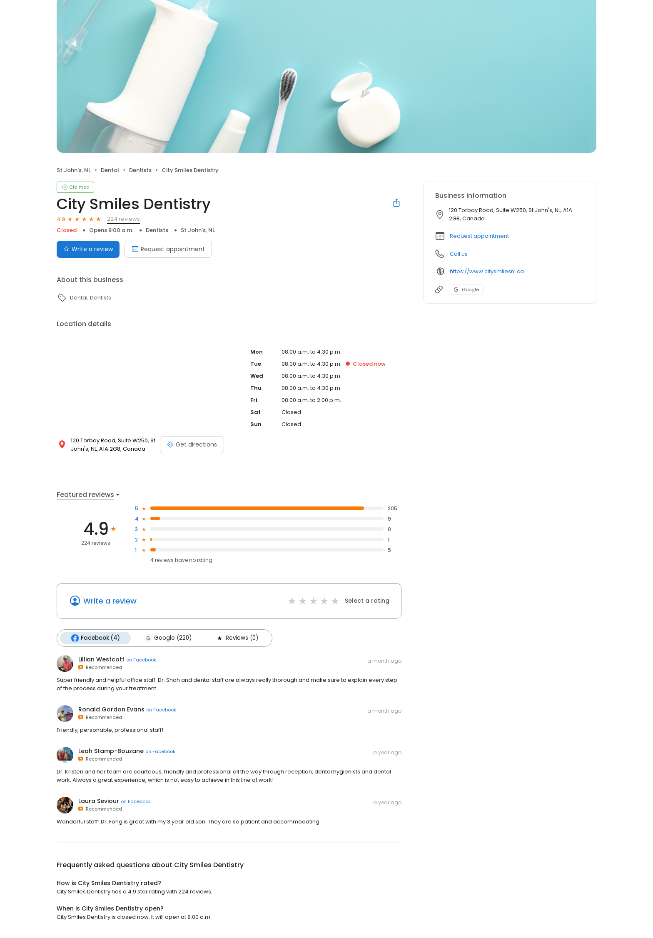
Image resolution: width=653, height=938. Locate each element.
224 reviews (123, 219)
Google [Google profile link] (466, 289)
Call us (459, 254)
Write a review (110, 601)
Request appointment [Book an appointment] (168, 249)
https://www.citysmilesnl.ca (487, 271)
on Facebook (141, 659)
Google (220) (168, 638)
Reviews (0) (237, 638)
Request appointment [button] (479, 236)
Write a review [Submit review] (88, 249)
